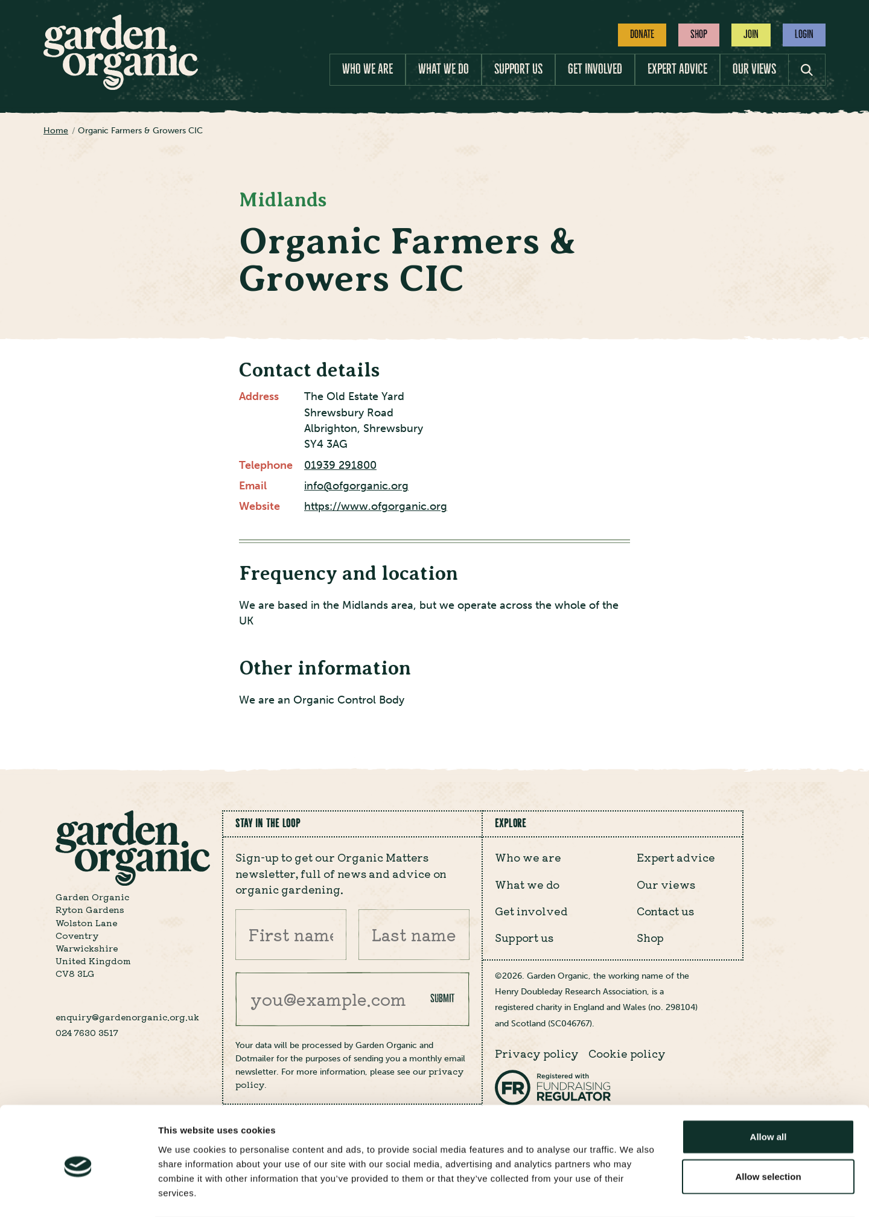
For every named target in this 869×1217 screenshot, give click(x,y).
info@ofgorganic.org (356, 486)
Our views (754, 69)
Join (751, 34)
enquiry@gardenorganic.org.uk (127, 1017)
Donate (642, 34)
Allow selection (768, 1128)
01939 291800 (340, 465)
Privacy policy (537, 1053)
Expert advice (677, 69)
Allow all (768, 1089)
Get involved (595, 69)
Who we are (367, 69)
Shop (698, 34)
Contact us (665, 910)
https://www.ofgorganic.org (375, 506)
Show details (633, 1193)
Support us (518, 69)
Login (804, 34)
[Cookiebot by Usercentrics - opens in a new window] (78, 1193)
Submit (442, 998)
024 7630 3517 (87, 1032)
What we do (443, 69)
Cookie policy (627, 1053)
